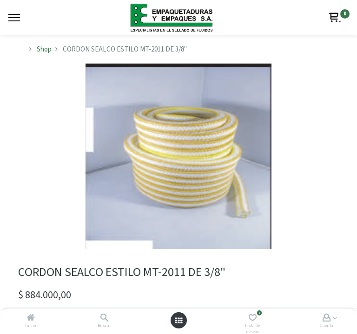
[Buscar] (104, 318)
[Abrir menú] (178, 320)
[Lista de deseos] (252, 318)
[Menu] (14, 18)
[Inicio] (30, 318)
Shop (44, 49)
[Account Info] (326, 318)
